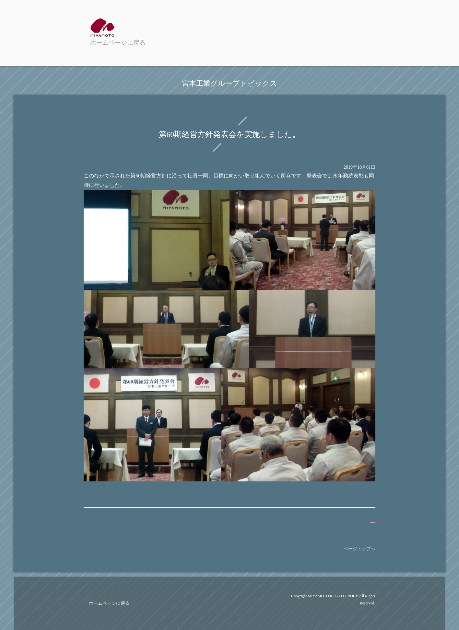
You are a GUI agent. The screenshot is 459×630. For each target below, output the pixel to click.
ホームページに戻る (109, 603)
